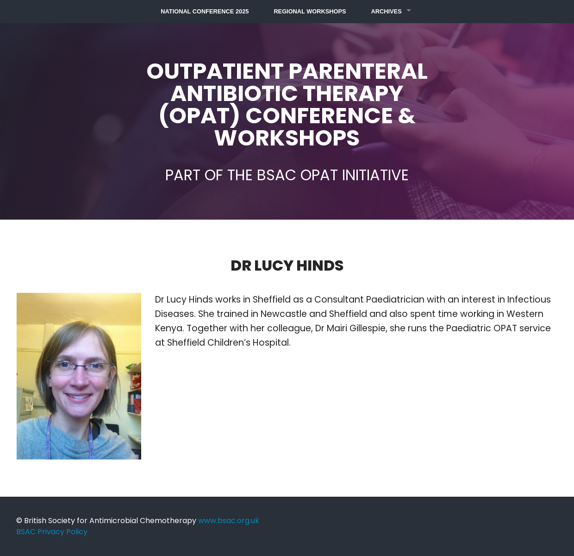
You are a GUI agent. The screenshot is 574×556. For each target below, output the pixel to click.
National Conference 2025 (205, 11)
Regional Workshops (310, 11)
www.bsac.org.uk (228, 520)
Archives (386, 11)
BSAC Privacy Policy (51, 531)
